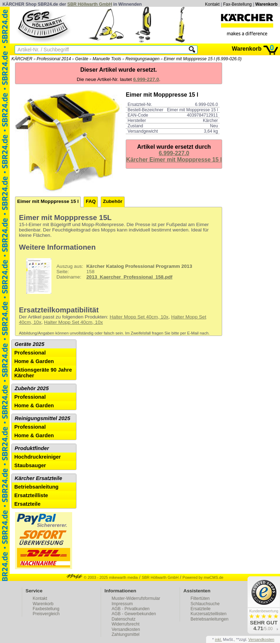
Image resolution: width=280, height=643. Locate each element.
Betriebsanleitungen (210, 619)
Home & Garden (34, 361)
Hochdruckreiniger (37, 457)
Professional (30, 353)
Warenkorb (266, 4)
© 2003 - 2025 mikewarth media (102, 577)
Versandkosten (126, 629)
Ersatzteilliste (31, 495)
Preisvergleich (46, 613)
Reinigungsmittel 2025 (42, 418)
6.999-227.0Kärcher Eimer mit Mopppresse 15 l (174, 156)
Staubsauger (30, 465)
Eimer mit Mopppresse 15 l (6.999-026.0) (202, 58)
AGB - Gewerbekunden (134, 613)
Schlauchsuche (205, 603)
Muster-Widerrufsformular (136, 598)
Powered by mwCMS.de (202, 577)
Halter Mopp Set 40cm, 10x (139, 317)
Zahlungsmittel (126, 634)
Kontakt (212, 4)
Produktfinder (32, 448)
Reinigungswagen (142, 58)
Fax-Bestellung (237, 4)
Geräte (81, 58)
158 (106, 276)
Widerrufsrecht (126, 624)
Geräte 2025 (29, 344)
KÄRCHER (21, 58)
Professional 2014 (54, 58)
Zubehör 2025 (32, 388)
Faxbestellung (46, 608)
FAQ (91, 201)
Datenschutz (124, 619)
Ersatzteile (27, 504)
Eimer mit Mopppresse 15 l (48, 201)
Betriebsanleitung (36, 487)
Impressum (122, 603)
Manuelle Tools (106, 58)
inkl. (218, 639)
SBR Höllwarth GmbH (90, 4)
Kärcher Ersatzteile (38, 478)
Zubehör (112, 201)
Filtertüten (200, 598)
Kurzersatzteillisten (209, 613)
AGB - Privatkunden (131, 608)
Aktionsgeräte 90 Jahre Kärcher (43, 372)
